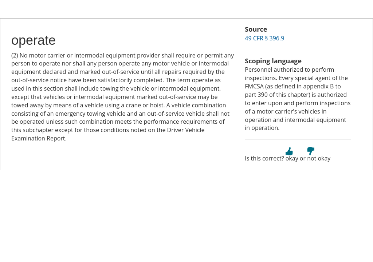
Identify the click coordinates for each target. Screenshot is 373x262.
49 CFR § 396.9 (264, 38)
